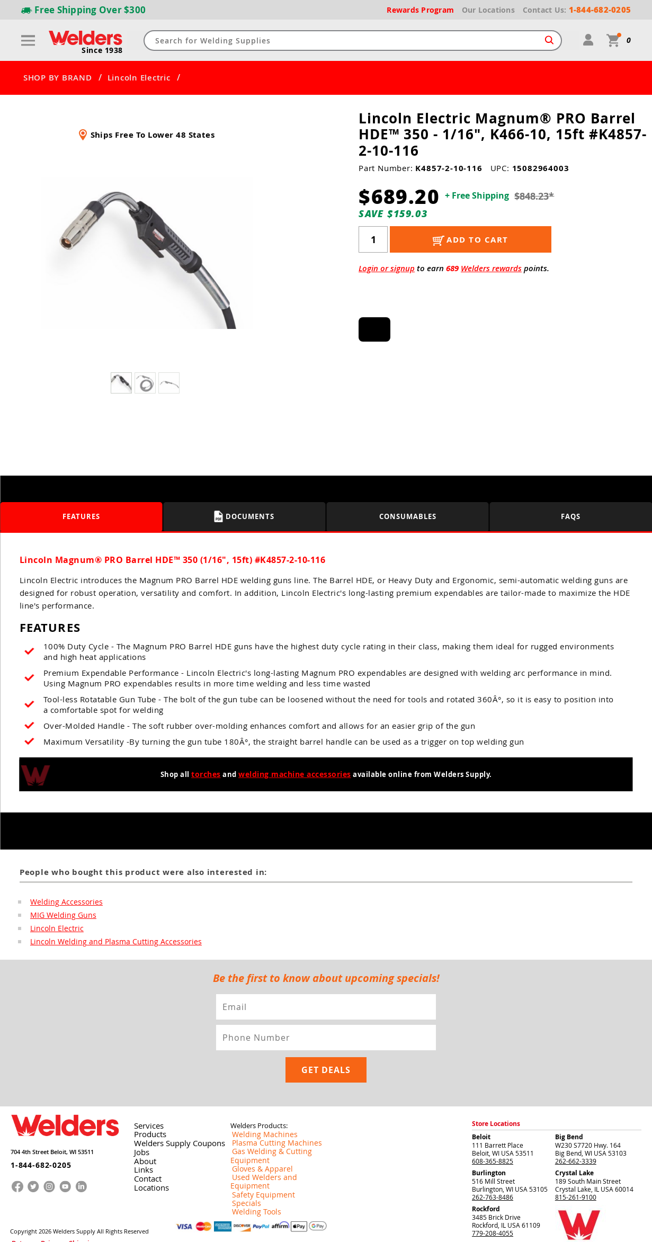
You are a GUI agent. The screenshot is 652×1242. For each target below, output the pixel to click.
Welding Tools (250, 1163)
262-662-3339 (575, 1131)
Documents (244, 516)
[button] (264, 256)
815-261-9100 (575, 1167)
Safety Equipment (256, 1146)
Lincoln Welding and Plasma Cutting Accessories (105, 943)
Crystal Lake (574, 1142)
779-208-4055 (492, 1203)
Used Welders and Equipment (274, 1137)
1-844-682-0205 (34, 1129)
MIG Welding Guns (59, 916)
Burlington (489, 1142)
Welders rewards (491, 268)
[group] (147, 253)
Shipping (61, 1209)
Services (145, 1095)
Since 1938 (103, 51)
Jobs (139, 1120)
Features (81, 516)
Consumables (408, 516)
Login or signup (387, 268)
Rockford (486, 1178)
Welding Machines (257, 1104)
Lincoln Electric (139, 78)
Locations (147, 1154)
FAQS (571, 516)
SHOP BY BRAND (57, 78)
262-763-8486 (492, 1167)
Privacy (40, 1209)
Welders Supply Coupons (171, 1112)
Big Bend (569, 1106)
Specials (242, 1154)
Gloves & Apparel (256, 1129)
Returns (20, 1209)
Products (146, 1104)
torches (208, 774)
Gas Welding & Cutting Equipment (280, 1120)
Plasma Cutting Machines (267, 1112)
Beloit (481, 1106)
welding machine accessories (294, 774)
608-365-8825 (492, 1131)
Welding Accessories (61, 902)
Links (140, 1137)
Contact (144, 1146)
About (142, 1129)
